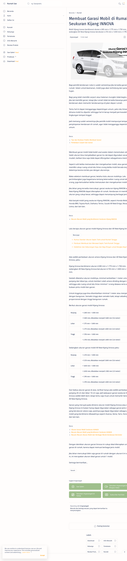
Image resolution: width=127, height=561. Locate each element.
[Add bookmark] (79, 39)
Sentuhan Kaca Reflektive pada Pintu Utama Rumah (110, 94)
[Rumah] (38, 13)
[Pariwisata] (117, 24)
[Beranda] (12, 11)
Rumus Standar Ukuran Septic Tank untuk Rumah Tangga (54, 256)
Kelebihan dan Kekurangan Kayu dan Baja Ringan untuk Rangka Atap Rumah (62, 263)
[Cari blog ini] (44, 3)
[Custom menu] (12, 52)
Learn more (26, 552)
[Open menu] (4, 4)
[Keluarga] (100, 24)
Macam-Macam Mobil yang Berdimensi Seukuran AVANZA (50, 450)
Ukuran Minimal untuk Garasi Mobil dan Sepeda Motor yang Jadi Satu (109, 127)
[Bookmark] (123, 4)
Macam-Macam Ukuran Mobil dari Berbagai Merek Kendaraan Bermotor (55, 453)
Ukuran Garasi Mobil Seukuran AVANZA (44, 448)
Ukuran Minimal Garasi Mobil (109, 78)
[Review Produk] (100, 29)
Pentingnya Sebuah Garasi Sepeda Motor (108, 138)
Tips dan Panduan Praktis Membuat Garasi (45, 144)
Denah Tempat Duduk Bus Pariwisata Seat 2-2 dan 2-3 (108, 70)
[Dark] (119, 4)
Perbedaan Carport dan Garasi (41, 146)
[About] (12, 20)
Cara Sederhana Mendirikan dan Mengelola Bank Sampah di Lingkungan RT (110, 115)
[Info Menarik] (117, 18)
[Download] (100, 18)
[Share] (85, 39)
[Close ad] (124, 551)
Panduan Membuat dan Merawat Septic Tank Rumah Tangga (55, 260)
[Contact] (12, 45)
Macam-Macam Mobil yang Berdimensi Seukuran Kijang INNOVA (53, 233)
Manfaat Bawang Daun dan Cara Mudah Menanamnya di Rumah (110, 104)
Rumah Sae (12, 3)
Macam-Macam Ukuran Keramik (110, 86)
